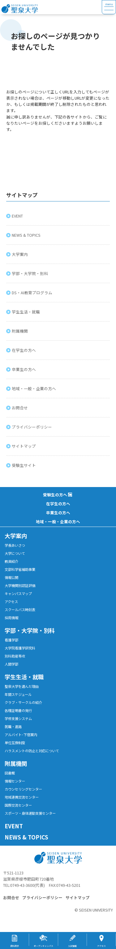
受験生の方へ (55, 495)
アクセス (11, 601)
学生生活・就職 (26, 312)
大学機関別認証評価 (20, 585)
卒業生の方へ (24, 369)
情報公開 (11, 577)
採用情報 (11, 617)
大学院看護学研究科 (20, 647)
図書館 (10, 772)
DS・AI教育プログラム (32, 292)
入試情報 (72, 945)
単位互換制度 (15, 742)
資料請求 (14, 945)
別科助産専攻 (15, 656)
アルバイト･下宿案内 (21, 734)
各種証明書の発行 (18, 710)
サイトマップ (24, 446)
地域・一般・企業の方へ (34, 388)
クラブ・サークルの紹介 (23, 702)
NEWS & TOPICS (26, 235)
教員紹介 (11, 561)
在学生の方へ (24, 350)
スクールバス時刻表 (20, 609)
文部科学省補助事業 (20, 569)
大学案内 (20, 254)
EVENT (18, 216)
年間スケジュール (18, 694)
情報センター (15, 781)
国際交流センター (18, 805)
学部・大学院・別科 (30, 273)
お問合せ (20, 408)
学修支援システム (18, 718)
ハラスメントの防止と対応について (32, 750)
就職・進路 (13, 726)
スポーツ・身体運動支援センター (30, 813)
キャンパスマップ (18, 593)
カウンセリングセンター (23, 789)
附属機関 (20, 331)
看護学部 (11, 639)
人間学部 (11, 664)
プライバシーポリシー (32, 427)
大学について (15, 553)
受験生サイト (24, 465)
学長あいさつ (15, 545)
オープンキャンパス (43, 945)
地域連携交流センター (22, 797)
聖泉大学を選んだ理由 (22, 686)
